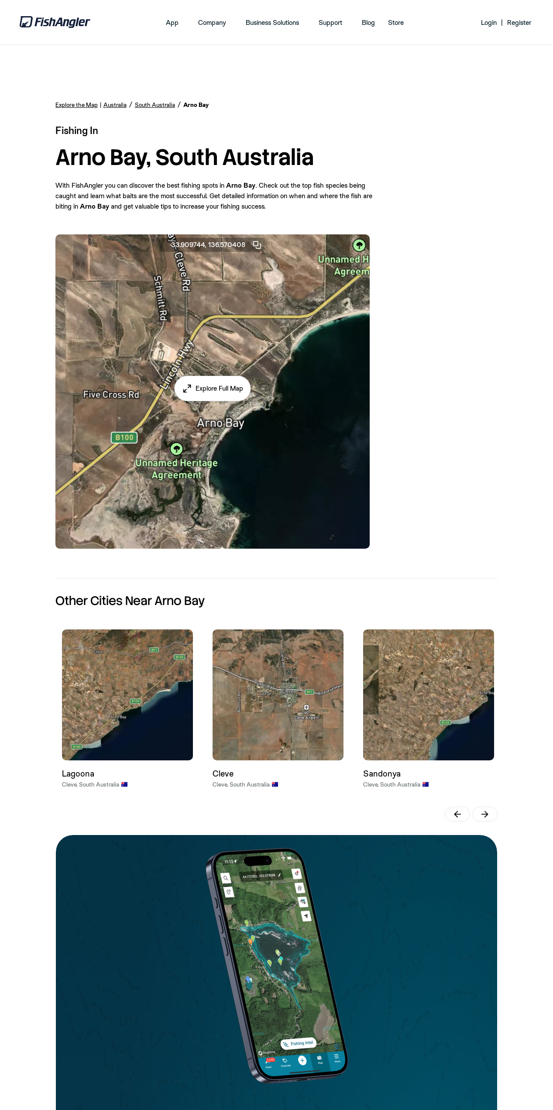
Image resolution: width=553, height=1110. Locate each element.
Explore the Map (76, 105)
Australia (115, 105)
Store (396, 22)
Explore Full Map (219, 388)
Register (519, 22)
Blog (368, 22)
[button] (212, 388)
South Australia (155, 105)
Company (212, 22)
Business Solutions (272, 22)
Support (330, 22)
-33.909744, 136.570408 (215, 245)
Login (489, 22)
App (172, 22)
